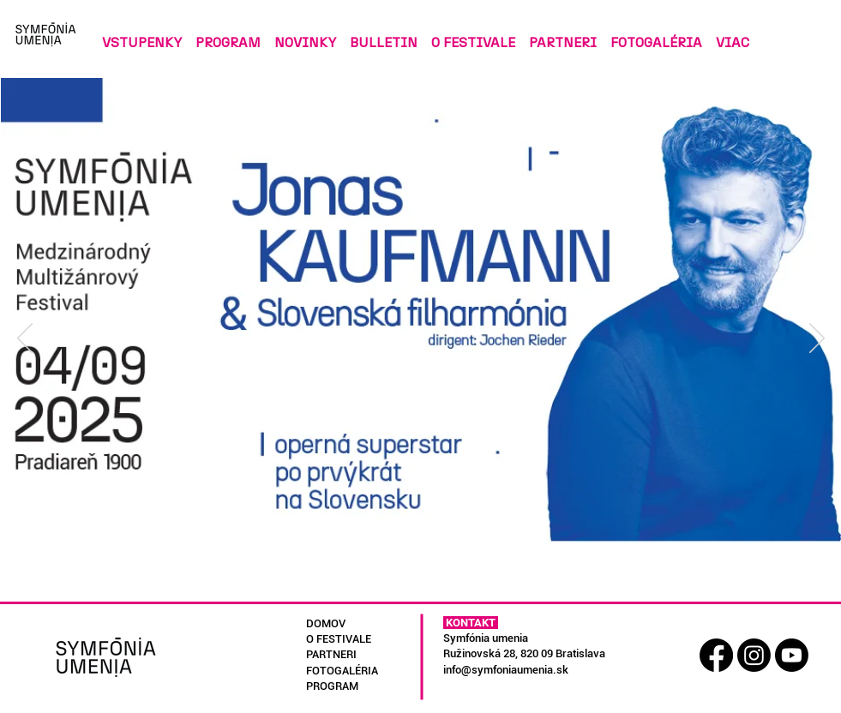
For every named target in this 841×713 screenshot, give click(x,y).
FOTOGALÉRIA (342, 670)
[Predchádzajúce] (25, 339)
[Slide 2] (402, 575)
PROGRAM (332, 686)
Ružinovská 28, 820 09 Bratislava (524, 653)
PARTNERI (331, 654)
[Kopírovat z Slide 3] (442, 575)
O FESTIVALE (338, 638)
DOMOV (325, 623)
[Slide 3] (422, 575)
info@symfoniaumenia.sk (505, 669)
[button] (383, 34)
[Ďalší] (817, 339)
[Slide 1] (381, 574)
